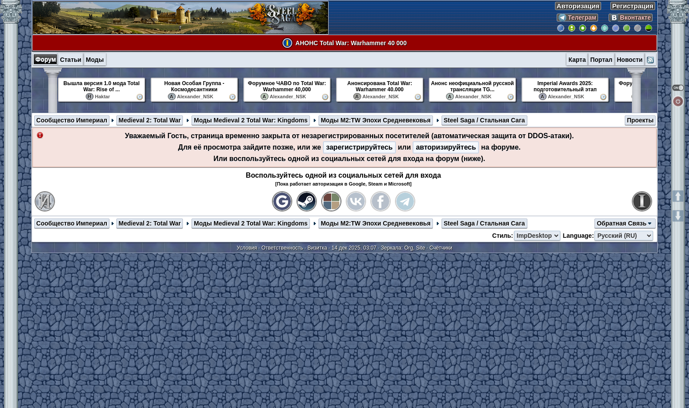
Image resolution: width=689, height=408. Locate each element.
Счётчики (440, 248)
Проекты (640, 120)
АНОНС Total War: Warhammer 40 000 (350, 43)
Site (420, 248)
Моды (95, 59)
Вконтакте (630, 17)
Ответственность (282, 248)
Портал (601, 59)
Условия (247, 248)
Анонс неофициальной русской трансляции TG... (472, 86)
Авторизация (578, 6)
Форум (46, 59)
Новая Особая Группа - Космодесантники (194, 86)
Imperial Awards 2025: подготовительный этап (565, 86)
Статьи (70, 59)
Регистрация (632, 6)
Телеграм (577, 17)
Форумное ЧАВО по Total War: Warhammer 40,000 (287, 86)
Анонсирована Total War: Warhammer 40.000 (379, 86)
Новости (630, 59)
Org (408, 248)
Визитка (317, 248)
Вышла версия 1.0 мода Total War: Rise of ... (101, 86)
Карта (577, 59)
